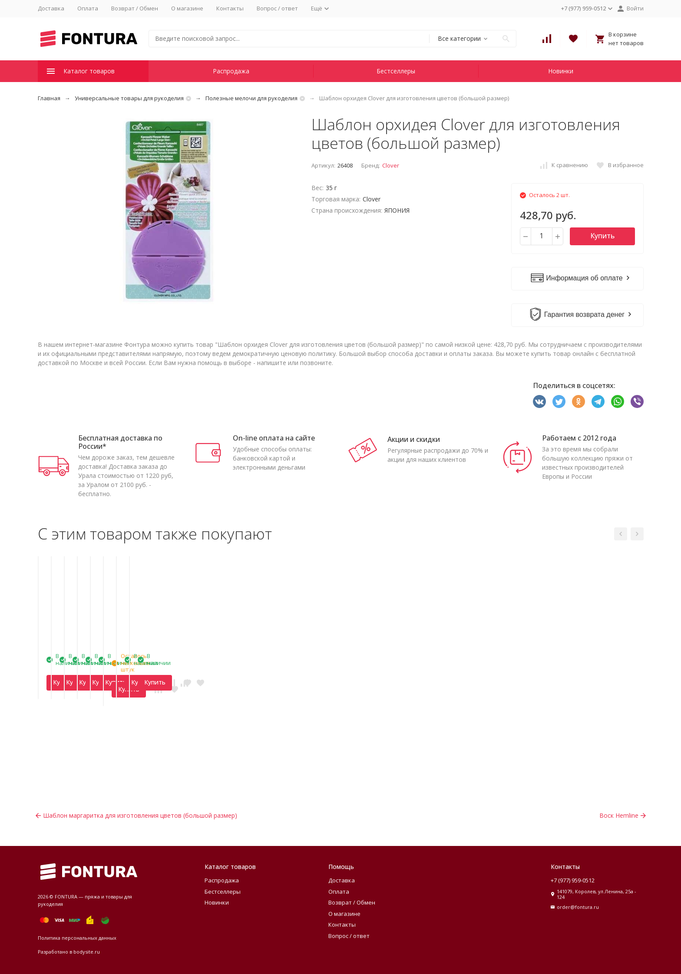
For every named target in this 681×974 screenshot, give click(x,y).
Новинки (560, 71)
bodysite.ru (86, 951)
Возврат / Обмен (134, 8)
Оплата (87, 8)
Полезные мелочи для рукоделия (251, 98)
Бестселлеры (396, 71)
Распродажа (231, 71)
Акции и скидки (413, 439)
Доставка (51, 8)
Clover (390, 165)
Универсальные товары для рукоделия (129, 98)
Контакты (230, 8)
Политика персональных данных (77, 938)
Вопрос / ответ (277, 8)
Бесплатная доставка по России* (120, 442)
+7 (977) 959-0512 (573, 880)
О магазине (187, 8)
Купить (602, 235)
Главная (49, 98)
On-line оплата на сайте (274, 438)
